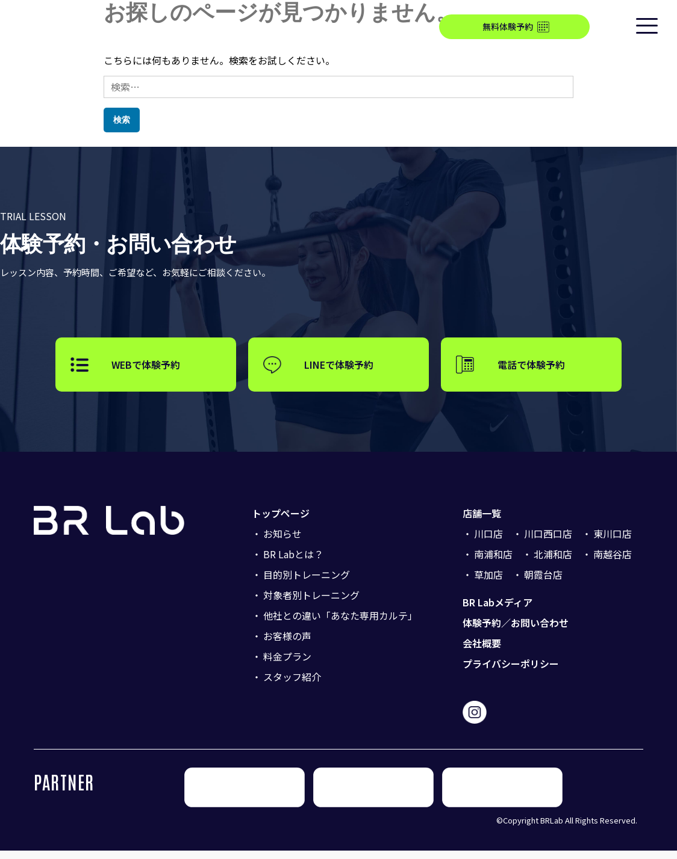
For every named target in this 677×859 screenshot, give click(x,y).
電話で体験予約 (531, 369)
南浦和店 (493, 562)
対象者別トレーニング (311, 603)
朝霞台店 (543, 583)
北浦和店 (553, 562)
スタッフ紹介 (292, 685)
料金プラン (287, 664)
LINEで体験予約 (338, 369)
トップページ (281, 521)
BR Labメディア (497, 610)
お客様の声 (287, 644)
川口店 (488, 542)
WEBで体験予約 (145, 369)
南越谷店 (612, 562)
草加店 (488, 583)
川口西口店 (548, 542)
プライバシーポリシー (511, 672)
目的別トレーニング (306, 583)
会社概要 (482, 651)
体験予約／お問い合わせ (516, 631)
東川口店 (612, 542)
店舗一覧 (482, 521)
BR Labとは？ (293, 562)
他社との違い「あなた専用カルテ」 (340, 624)
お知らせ (282, 542)
